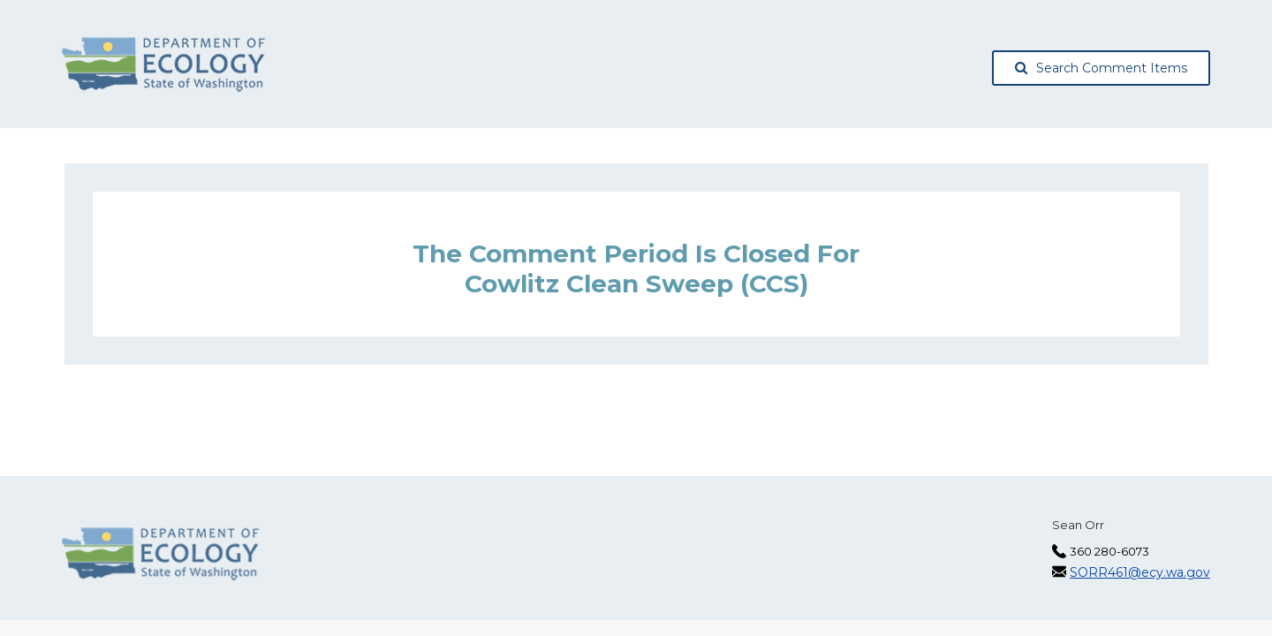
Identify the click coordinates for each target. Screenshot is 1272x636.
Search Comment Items (1101, 68)
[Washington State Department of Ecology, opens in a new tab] (164, 64)
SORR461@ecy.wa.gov (1140, 572)
